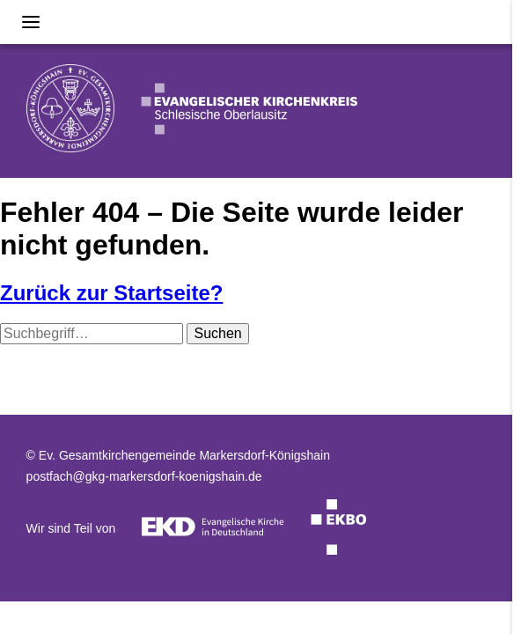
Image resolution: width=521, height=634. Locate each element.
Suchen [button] (217, 333)
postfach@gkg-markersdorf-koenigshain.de (144, 476)
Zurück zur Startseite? (111, 293)
